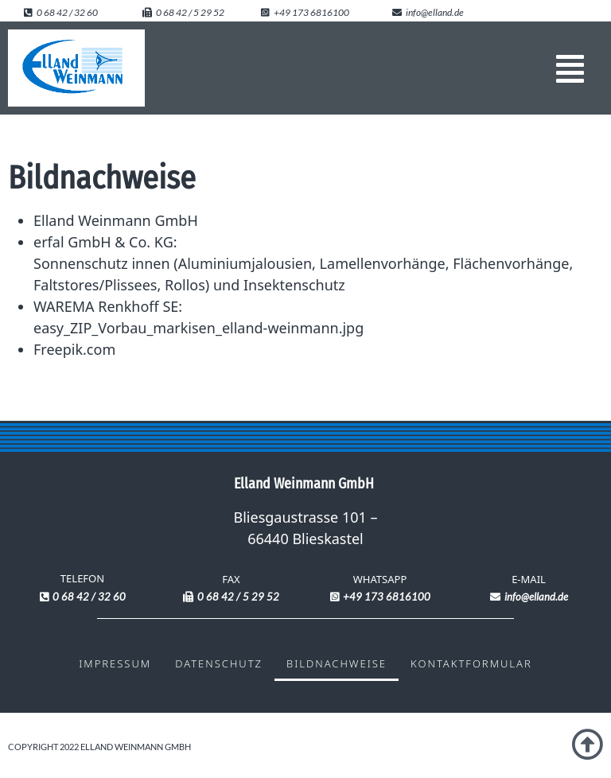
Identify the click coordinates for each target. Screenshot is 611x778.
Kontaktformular (471, 663)
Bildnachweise (336, 663)
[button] (570, 68)
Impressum (115, 663)
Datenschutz (219, 663)
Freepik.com (74, 349)
